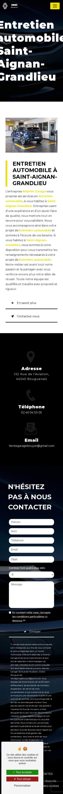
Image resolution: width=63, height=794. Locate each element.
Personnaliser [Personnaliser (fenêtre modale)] (22, 785)
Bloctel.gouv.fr (30, 730)
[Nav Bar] (55, 6)
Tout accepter (22, 772)
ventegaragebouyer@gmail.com (31, 429)
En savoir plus (23, 303)
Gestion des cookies (45, 786)
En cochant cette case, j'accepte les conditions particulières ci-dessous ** (31, 600)
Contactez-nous (24, 316)
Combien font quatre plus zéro (27, 551)
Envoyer (35, 615)
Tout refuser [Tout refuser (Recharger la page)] (22, 779)
